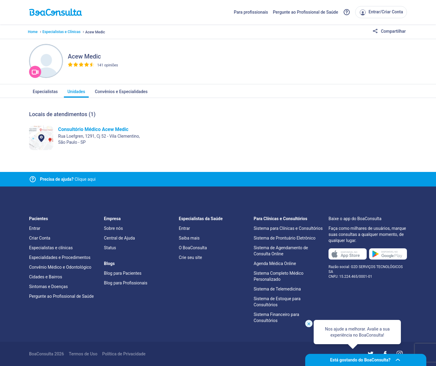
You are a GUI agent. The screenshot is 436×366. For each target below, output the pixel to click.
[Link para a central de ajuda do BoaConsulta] (346, 12)
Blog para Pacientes (122, 273)
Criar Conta (39, 238)
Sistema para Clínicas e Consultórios (288, 228)
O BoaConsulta (193, 247)
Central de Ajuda (119, 238)
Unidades (76, 93)
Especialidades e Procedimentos (60, 257)
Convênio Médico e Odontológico (60, 267)
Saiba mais (189, 238)
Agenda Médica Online (275, 263)
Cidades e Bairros (45, 276)
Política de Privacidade (124, 353)
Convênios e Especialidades (121, 93)
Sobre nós (113, 228)
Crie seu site (190, 257)
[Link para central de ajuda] (32, 179)
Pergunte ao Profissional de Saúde (305, 12)
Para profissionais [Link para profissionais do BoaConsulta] (251, 12)
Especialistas (45, 93)
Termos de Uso (83, 353)
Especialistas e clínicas (51, 247)
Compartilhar (389, 31)
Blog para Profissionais (125, 282)
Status (110, 247)
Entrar (34, 228)
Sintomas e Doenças (48, 286)
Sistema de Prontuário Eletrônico (284, 238)
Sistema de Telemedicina (277, 289)
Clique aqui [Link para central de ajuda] (68, 179)
